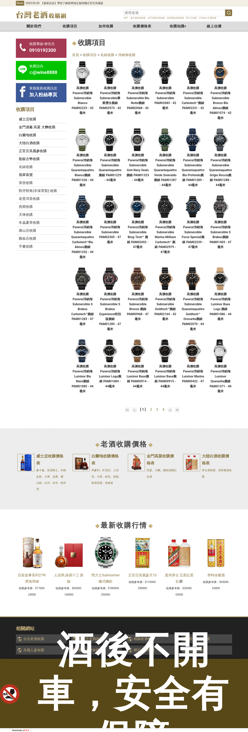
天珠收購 (26, 214)
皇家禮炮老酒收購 (175, 18)
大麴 (157, 470)
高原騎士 (52, 470)
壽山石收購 (27, 230)
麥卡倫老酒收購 (138, 18)
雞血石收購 (27, 238)
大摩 (47, 476)
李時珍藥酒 (216, 575)
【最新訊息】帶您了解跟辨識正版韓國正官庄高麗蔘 (72, 3)
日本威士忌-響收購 (207, 18)
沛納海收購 (126, 55)
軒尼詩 (106, 470)
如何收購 (106, 26)
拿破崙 (109, 482)
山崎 (39, 482)
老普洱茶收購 (29, 199)
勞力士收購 (191, 18)
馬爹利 (95, 470)
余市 (55, 482)
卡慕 (99, 476)
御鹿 (116, 476)
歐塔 (107, 476)
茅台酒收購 (208, 470)
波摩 (55, 476)
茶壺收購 (26, 183)
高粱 (149, 470)
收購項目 (70, 26)
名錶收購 (107, 55)
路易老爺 (96, 482)
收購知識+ (178, 26)
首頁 (75, 55)
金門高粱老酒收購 (156, 18)
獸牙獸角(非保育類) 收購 (38, 191)
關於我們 (34, 26)
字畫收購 (26, 246)
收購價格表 (142, 26)
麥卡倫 (40, 470)
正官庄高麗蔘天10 (142, 575)
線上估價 (214, 26)
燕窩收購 (26, 207)
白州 (47, 482)
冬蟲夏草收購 (29, 222)
